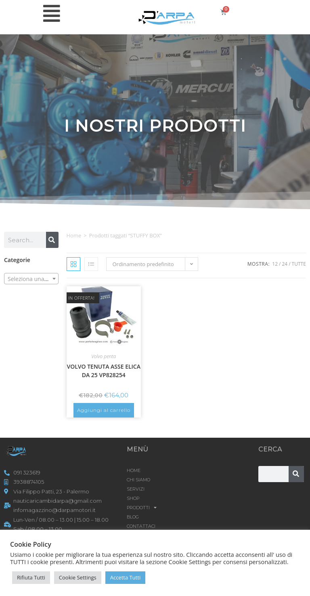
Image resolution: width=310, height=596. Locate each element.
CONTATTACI (141, 526)
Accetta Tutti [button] (125, 577)
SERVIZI (136, 489)
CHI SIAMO (138, 480)
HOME (133, 470)
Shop (133, 498)
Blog (133, 517)
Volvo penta (103, 356)
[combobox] (31, 278)
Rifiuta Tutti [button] (31, 577)
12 (275, 263)
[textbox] (31, 279)
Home (74, 235)
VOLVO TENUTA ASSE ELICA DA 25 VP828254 (103, 371)
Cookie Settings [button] (77, 577)
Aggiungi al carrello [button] (103, 410)
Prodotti (142, 507)
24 (284, 263)
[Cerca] (52, 240)
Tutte (299, 263)
